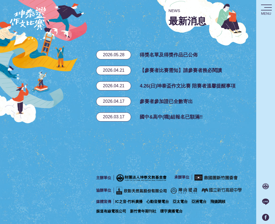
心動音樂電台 (157, 201)
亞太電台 (180, 201)
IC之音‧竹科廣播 (128, 201)
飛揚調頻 (217, 201)
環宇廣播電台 (171, 211)
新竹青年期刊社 (143, 211)
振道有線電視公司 (111, 211)
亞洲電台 (199, 201)
